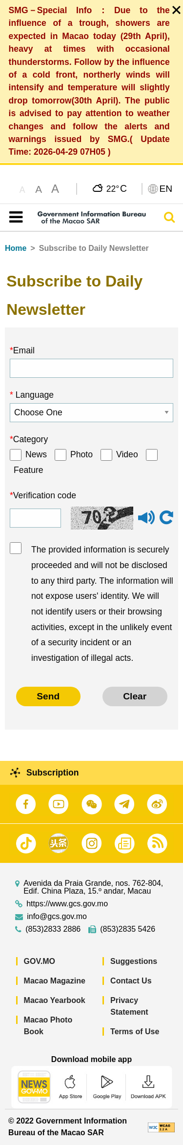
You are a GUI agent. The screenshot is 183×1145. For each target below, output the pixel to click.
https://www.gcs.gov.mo (67, 904)
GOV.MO (39, 961)
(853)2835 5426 (127, 929)
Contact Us (130, 981)
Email (24, 350)
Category (30, 439)
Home (15, 248)
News (36, 454)
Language (33, 395)
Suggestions (133, 961)
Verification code (44, 495)
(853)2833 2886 (53, 929)
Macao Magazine (54, 981)
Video (127, 454)
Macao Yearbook (54, 1000)
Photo (81, 454)
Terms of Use (134, 1031)
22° (116, 188)
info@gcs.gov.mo (57, 916)
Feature (28, 470)
